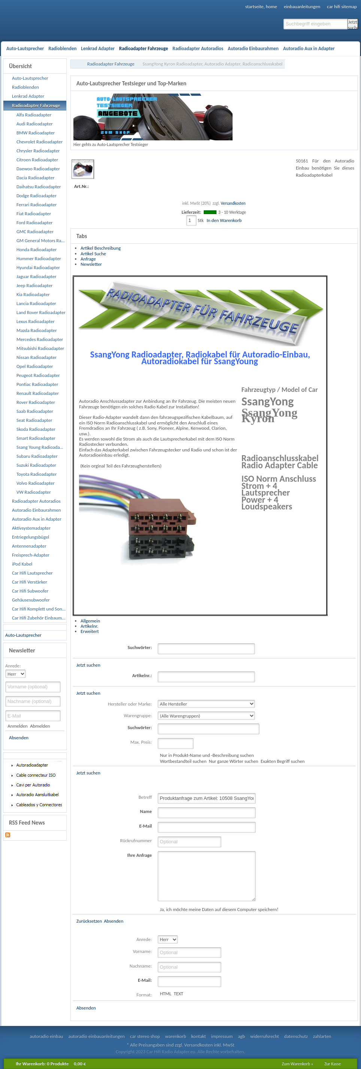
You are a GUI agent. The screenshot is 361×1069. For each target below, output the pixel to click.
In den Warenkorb (224, 220)
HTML (166, 993)
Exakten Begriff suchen (283, 761)
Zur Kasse (332, 1063)
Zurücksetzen (89, 921)
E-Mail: (145, 980)
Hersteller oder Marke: (130, 704)
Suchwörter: (140, 647)
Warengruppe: (138, 715)
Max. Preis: (141, 742)
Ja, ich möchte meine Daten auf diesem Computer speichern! (219, 909)
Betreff (145, 797)
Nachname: (141, 966)
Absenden (18, 737)
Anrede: (13, 665)
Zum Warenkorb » (297, 1063)
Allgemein (90, 621)
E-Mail (145, 826)
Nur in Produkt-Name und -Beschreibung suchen (207, 755)
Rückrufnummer (136, 840)
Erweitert (89, 631)
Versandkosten (233, 203)
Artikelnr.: (142, 675)
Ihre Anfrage (139, 855)
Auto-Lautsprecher (23, 635)
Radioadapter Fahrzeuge (110, 64)
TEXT (178, 993)
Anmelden (17, 726)
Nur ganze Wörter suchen (233, 761)
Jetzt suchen (353, 24)
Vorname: (142, 951)
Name (146, 811)
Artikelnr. (89, 626)
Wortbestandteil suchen (183, 761)
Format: (144, 995)
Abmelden (40, 726)
